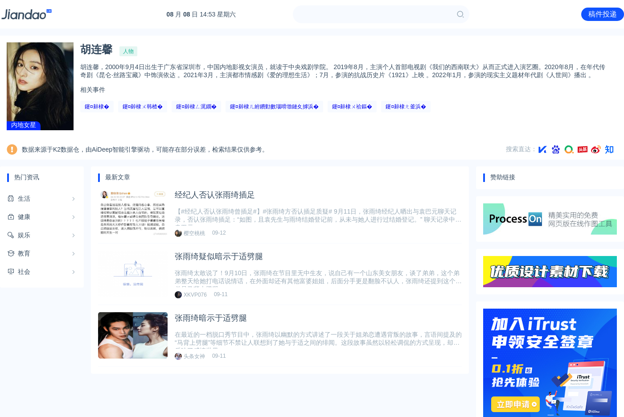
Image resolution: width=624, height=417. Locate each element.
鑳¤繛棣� (97, 106)
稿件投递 (602, 14)
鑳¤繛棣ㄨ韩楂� (143, 106)
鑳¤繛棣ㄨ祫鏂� (352, 106)
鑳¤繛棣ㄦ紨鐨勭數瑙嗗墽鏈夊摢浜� (274, 106)
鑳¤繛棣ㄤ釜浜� (406, 106)
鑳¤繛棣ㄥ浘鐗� (196, 106)
